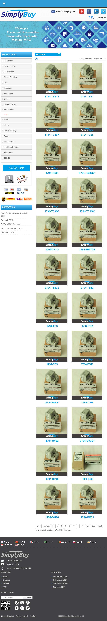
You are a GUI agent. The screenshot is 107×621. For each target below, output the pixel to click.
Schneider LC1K (60, 576)
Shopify (18, 616)
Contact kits (9, 72)
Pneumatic (8, 93)
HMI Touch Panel (11, 147)
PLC (6, 82)
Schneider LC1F (60, 580)
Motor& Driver (10, 104)
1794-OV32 (52, 440)
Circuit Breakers (11, 77)
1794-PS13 (87, 364)
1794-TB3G (52, 249)
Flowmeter (8, 152)
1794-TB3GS (52, 211)
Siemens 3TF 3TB (60, 583)
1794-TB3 (52, 326)
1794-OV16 (52, 479)
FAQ (5, 587)
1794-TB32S (52, 287)
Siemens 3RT (59, 587)
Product (89, 59)
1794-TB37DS (87, 249)
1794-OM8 (87, 479)
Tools (6, 120)
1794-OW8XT (52, 402)
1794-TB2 (87, 326)
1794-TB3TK (52, 96)
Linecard (56, 572)
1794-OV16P (87, 440)
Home (82, 59)
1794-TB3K (52, 173)
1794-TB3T (87, 96)
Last (93, 526)
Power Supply (10, 131)
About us (6, 572)
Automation (98, 59)
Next (87, 526)
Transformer (9, 141)
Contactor (8, 61)
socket (7, 158)
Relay (6, 125)
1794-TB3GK (87, 211)
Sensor (7, 99)
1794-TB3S (87, 134)
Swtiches (8, 88)
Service (6, 583)
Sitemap (6, 580)
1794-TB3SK (52, 134)
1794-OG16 (87, 517)
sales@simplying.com (14, 228)
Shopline (10, 616)
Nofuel (25, 616)
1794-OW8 (87, 402)
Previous (46, 526)
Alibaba (32, 616)
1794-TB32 (87, 287)
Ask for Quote (16, 167)
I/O (105, 59)
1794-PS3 (52, 364)
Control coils (9, 66)
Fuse (6, 136)
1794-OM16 (52, 517)
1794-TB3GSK (87, 173)
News (5, 576)
